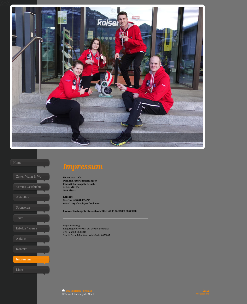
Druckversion (71, 290)
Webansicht (202, 293)
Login (206, 290)
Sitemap (87, 290)
